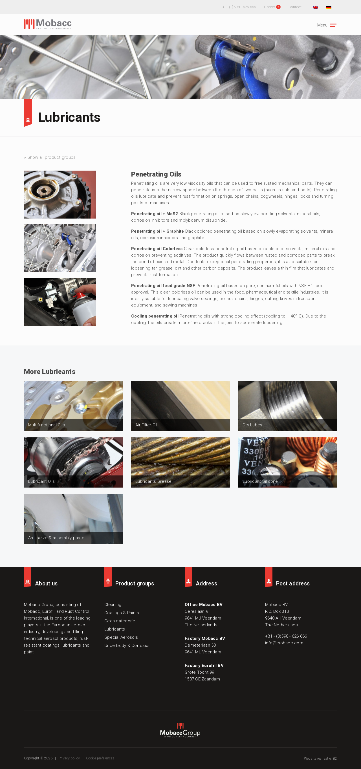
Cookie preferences (100, 758)
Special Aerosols (121, 637)
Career (270, 7)
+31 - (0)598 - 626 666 (238, 7)
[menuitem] (315, 7)
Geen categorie (119, 620)
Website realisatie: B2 (320, 759)
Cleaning (112, 604)
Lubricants (69, 117)
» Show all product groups (50, 157)
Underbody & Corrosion (127, 645)
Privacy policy (69, 758)
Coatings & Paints (121, 612)
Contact (295, 7)
